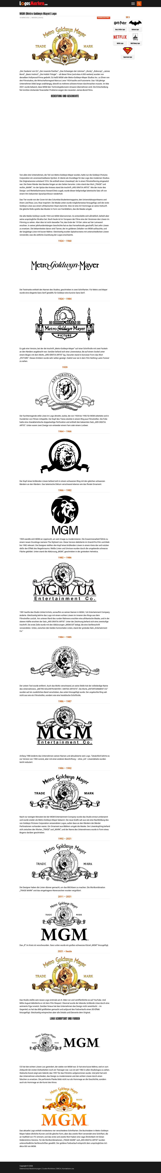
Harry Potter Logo (120, 30)
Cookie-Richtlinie (48, 1169)
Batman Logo (135, 30)
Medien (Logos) (37, 17)
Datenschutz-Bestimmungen (30, 1169)
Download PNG (103, 17)
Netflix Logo (120, 43)
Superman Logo (127, 57)
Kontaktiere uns (68, 1169)
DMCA (58, 1169)
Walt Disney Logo (135, 43)
